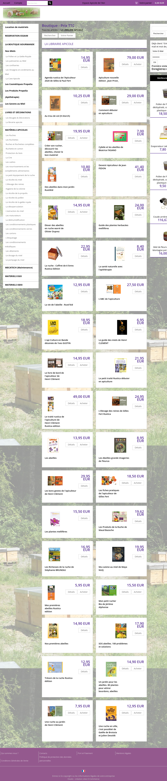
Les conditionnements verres (19, 229)
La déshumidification (15, 220)
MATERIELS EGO (13, 276)
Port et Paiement (85, 753)
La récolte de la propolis (16, 193)
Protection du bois (14, 153)
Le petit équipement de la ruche (20, 175)
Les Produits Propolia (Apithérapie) (16, 93)
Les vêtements (12, 251)
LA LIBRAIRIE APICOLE (71, 30)
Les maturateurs (13, 215)
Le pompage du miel (15, 260)
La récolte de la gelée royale (18, 202)
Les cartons (11, 233)
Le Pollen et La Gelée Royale (18, 56)
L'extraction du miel (15, 211)
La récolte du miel (14, 179)
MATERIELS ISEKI (13, 284)
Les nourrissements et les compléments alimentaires (17, 168)
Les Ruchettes (12, 139)
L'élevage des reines (15, 184)
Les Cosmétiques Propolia (18, 84)
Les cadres (10, 162)
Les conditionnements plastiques (21, 224)
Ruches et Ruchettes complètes (20, 144)
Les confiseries (12, 65)
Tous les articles (50, 30)
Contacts (43, 753)
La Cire (9, 157)
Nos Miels (10, 51)
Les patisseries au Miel (16, 61)
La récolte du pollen (15, 197)
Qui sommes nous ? (9, 753)
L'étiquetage (11, 237)
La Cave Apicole (13, 78)
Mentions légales (123, 753)
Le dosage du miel (14, 255)
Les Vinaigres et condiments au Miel (19, 71)
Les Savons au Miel (15, 103)
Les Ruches (11, 135)
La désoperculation (14, 206)
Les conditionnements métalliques (15, 244)
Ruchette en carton (14, 148)
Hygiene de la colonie (15, 188)
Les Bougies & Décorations (18, 117)
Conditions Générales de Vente (14, 760)
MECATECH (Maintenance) (19, 267)
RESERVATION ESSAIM (16, 35)
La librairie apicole (14, 122)
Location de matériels (16, 27)
